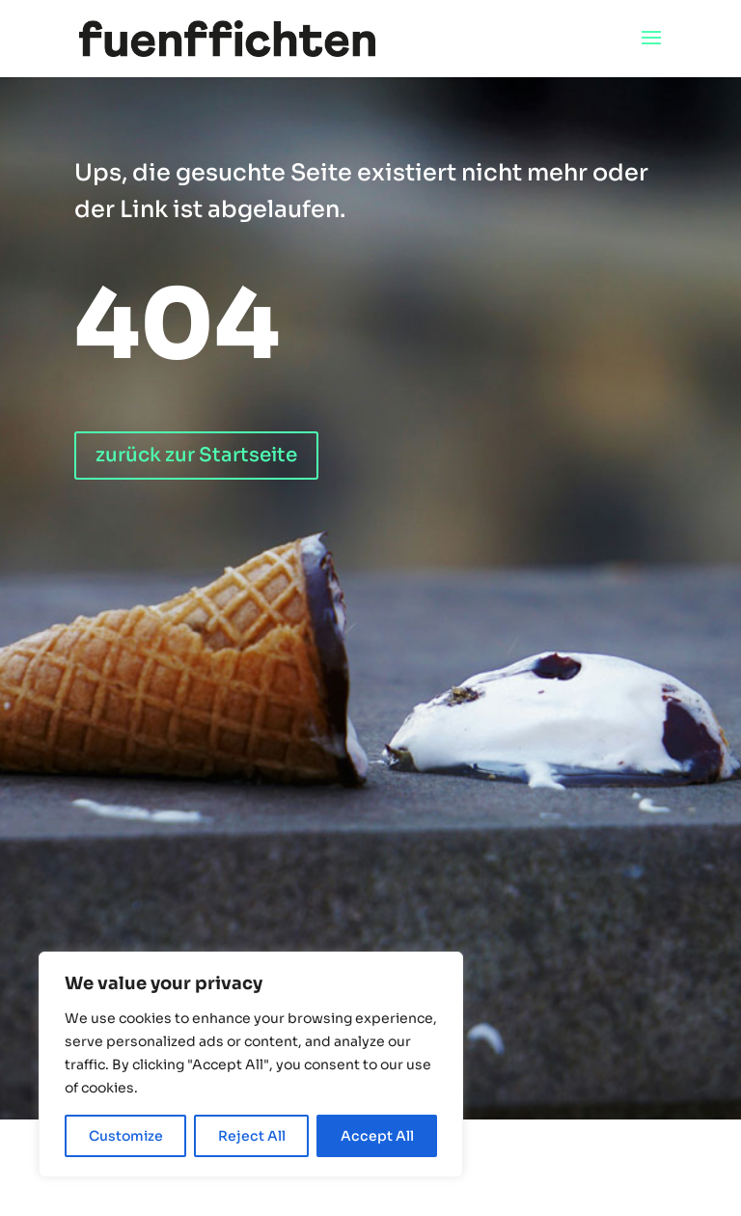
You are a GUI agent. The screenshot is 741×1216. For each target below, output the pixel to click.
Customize (126, 1136)
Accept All (377, 1136)
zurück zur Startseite (196, 455)
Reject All (252, 1136)
